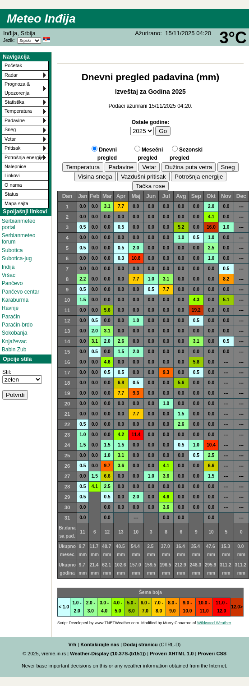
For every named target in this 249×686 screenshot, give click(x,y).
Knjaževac (14, 341)
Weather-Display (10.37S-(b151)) (108, 653)
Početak (13, 65)
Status (11, 194)
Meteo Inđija (41, 18)
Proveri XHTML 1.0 (172, 653)
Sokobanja (15, 333)
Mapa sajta (16, 203)
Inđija (8, 267)
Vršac (8, 275)
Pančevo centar (20, 292)
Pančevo (12, 283)
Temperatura (18, 111)
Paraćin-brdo (17, 325)
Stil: (6, 372)
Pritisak (12, 148)
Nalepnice (15, 166)
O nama (13, 185)
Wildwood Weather (214, 623)
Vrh (72, 644)
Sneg (10, 129)
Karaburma (15, 300)
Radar (11, 75)
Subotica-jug (17, 258)
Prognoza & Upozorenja (17, 88)
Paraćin (11, 316)
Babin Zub (14, 349)
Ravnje (10, 308)
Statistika (14, 102)
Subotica (12, 250)
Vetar (10, 139)
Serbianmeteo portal (19, 224)
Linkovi (12, 175)
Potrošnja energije (24, 157)
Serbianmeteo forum (19, 238)
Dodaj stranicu (140, 644)
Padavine (15, 120)
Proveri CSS (212, 653)
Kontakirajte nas (99, 644)
